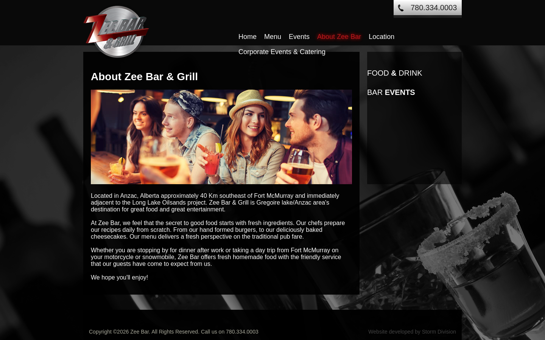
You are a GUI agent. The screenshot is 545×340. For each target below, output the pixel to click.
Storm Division (439, 332)
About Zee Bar (339, 36)
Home (247, 36)
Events (299, 36)
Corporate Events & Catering (281, 52)
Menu (272, 36)
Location (381, 36)
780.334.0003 (434, 7)
